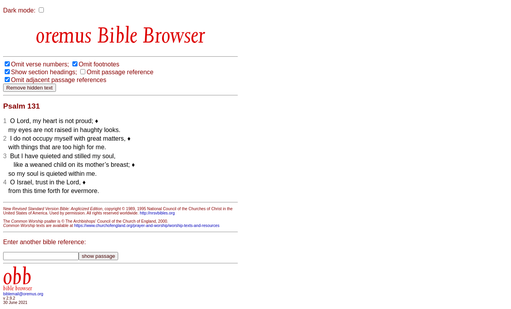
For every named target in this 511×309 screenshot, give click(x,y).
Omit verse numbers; (40, 64)
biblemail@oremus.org (23, 294)
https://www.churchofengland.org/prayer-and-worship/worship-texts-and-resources (146, 225)
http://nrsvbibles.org (157, 213)
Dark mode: (19, 10)
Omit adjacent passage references (58, 80)
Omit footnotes (99, 64)
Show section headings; (44, 72)
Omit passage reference (119, 72)
